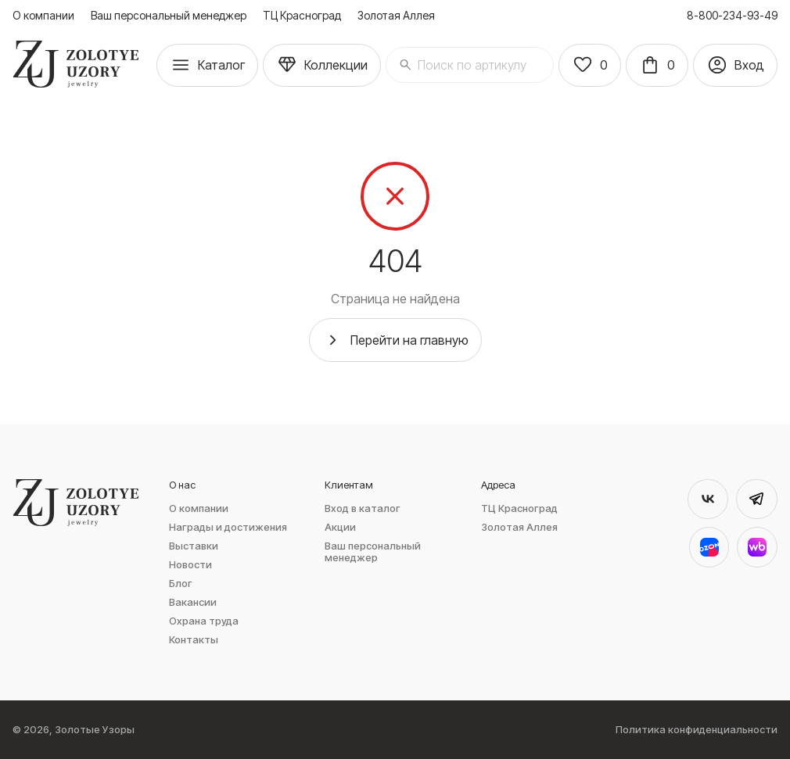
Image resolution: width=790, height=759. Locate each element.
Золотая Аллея (396, 15)
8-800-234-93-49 (732, 15)
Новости (190, 565)
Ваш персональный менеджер (168, 15)
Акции (340, 527)
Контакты (193, 640)
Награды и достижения (228, 527)
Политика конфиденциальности (696, 730)
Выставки (193, 546)
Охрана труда (204, 621)
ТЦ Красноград (302, 15)
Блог (180, 583)
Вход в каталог (362, 508)
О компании (43, 15)
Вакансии (193, 602)
